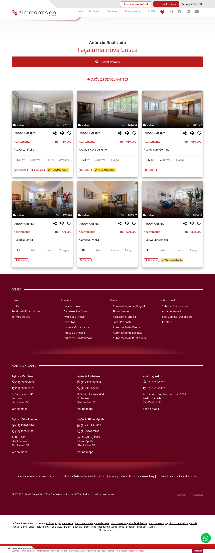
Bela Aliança (43, 526)
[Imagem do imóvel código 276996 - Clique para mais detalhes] (42, 199)
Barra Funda (27, 526)
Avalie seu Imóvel (74, 317)
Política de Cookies (134, 550)
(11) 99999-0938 (23, 382)
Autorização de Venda (126, 327)
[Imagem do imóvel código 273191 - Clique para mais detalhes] (42, 109)
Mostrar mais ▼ (107, 530)
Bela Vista (57, 526)
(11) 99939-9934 (89, 382)
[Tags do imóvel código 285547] (107, 215)
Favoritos (69, 322)
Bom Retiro (90, 526)
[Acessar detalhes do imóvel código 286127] (172, 168)
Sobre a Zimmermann (175, 306)
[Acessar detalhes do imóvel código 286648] (172, 258)
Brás (121, 526)
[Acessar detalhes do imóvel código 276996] (42, 258)
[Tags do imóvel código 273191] (42, 125)
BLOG (151, 11)
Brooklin (130, 526)
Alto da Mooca (118, 523)
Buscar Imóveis (166, 4)
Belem (67, 526)
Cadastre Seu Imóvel (76, 311)
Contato (167, 322)
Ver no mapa (20, 409)
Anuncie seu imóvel (136, 4)
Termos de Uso (21, 317)
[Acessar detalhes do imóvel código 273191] (42, 168)
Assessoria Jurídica (124, 317)
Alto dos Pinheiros (178, 523)
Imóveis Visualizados (76, 327)
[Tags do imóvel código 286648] (172, 215)
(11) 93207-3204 (23, 425)
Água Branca (66, 523)
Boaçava (77, 526)
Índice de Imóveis (75, 332)
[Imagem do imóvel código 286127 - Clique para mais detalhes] (172, 109)
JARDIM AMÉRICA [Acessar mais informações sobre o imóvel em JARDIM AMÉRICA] (24, 133)
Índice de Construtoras (78, 338)
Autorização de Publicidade (130, 338)
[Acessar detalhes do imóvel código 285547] (107, 258)
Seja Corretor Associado (177, 317)
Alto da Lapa (102, 523)
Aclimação (51, 523)
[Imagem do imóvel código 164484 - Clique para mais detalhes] (107, 109)
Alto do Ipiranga (158, 523)
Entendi (198, 550)
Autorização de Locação (127, 332)
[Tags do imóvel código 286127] (172, 125)
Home (79, 11)
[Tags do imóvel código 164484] (107, 125)
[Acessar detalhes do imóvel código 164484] (107, 168)
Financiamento (122, 311)
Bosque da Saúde (107, 526)
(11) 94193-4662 (89, 425)
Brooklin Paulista (146, 526)
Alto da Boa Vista (84, 523)
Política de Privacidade (26, 311)
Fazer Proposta (122, 322)
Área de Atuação (172, 311)
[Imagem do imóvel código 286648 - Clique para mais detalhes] (172, 199)
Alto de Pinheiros (137, 523)
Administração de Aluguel (129, 306)
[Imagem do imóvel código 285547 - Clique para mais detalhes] (107, 199)
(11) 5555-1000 (154, 382)
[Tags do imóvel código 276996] (42, 215)
